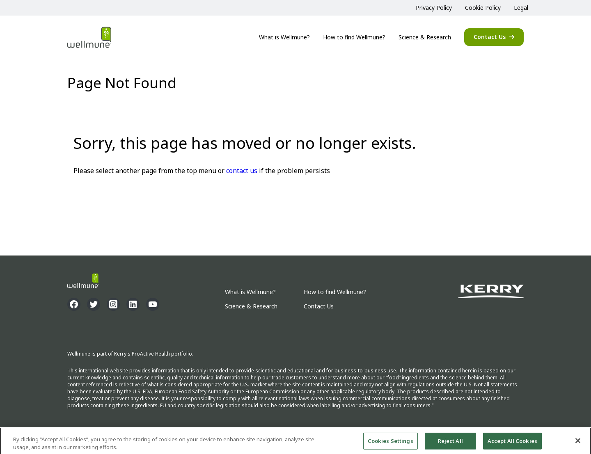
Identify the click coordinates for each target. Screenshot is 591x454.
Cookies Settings (390, 443)
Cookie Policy (483, 7)
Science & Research (425, 37)
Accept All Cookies (512, 443)
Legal (521, 7)
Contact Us (490, 37)
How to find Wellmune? (354, 37)
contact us (241, 170)
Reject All (450, 443)
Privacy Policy (434, 7)
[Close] (578, 443)
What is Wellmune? (284, 37)
